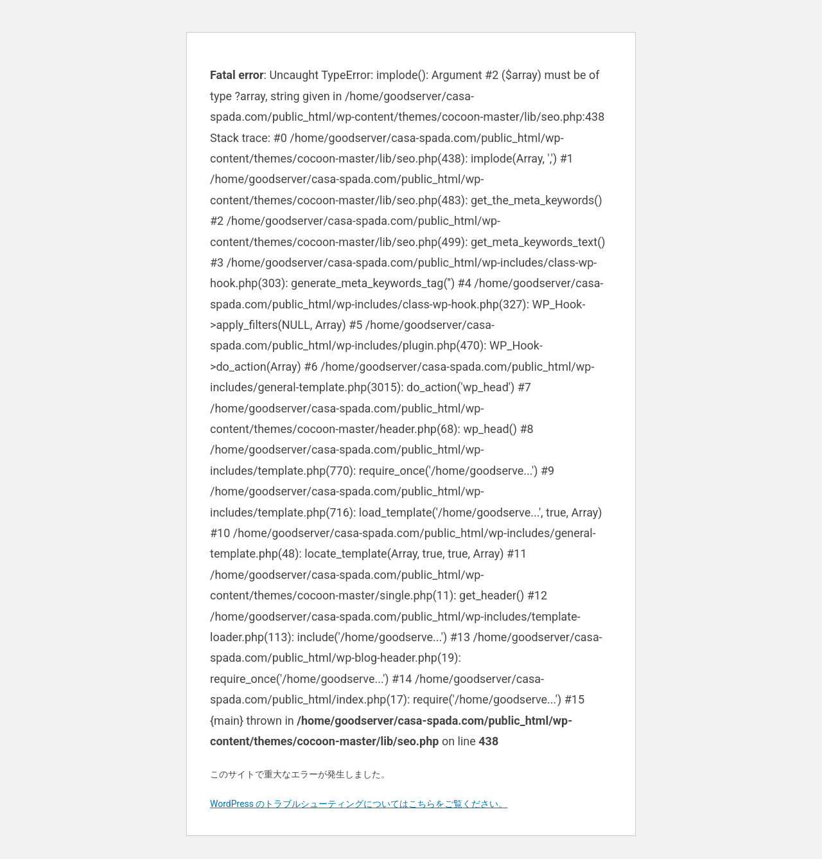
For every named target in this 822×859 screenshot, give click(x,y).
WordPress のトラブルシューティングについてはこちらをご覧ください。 (359, 804)
